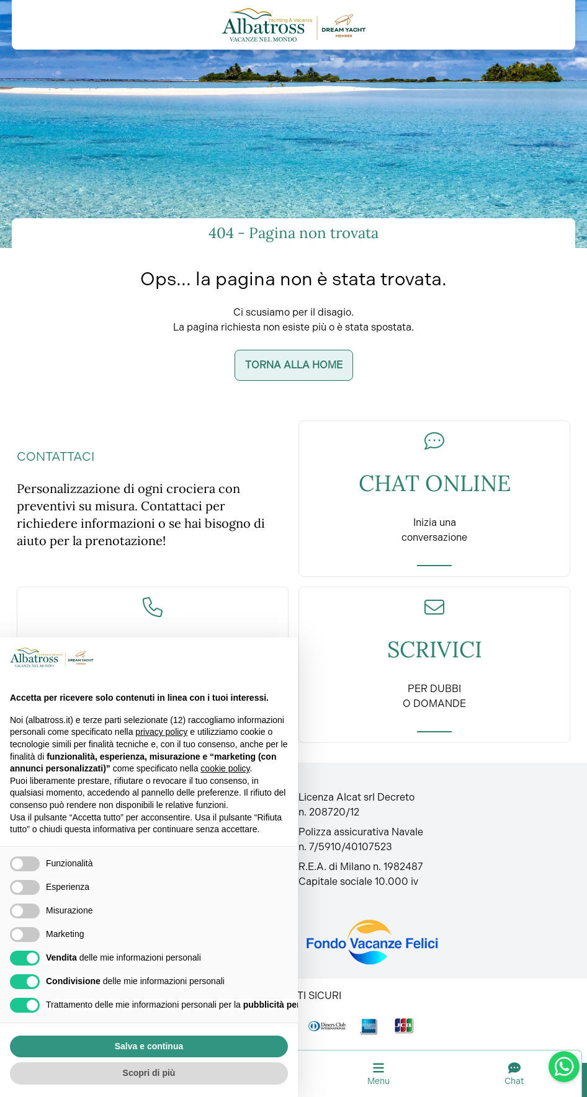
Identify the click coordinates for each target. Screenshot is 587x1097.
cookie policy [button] (224, 768)
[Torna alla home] (294, 24)
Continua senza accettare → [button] (226, 657)
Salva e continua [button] (149, 1046)
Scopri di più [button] (149, 1073)
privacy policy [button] (161, 732)
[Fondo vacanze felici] (371, 942)
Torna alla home (294, 365)
